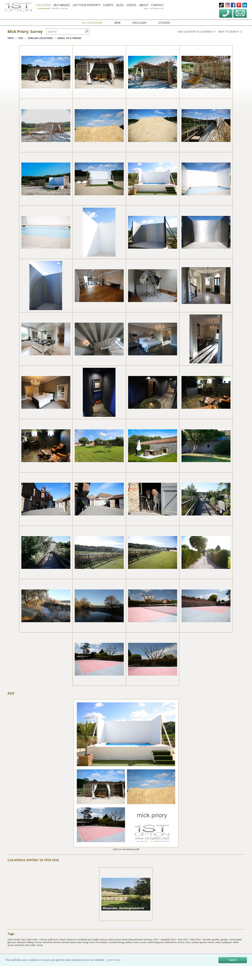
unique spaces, (199, 942)
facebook (233, 5)
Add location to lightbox (196, 31)
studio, (144, 942)
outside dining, (117, 942)
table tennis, (171, 942)
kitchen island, (69, 942)
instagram (227, 5)
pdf (20, 38)
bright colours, (100, 939)
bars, (24, 939)
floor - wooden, (204, 939)
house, (38, 942)
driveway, (148, 939)
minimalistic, (102, 942)
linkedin (244, 5)
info (11, 38)
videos (131, 5)
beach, (63, 939)
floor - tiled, (189, 939)
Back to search (230, 31)
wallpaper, (227, 942)
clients (108, 5)
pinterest (239, 5)
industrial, (47, 942)
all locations (92, 23)
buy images (62, 5)
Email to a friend (69, 38)
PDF (11, 693)
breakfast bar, (85, 939)
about (143, 5)
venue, (211, 942)
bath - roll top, (40, 939)
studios (164, 23)
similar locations (40, 38)
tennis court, (184, 942)
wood (40, 945)
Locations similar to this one (33, 859)
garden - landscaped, (231, 939)
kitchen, (57, 942)
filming (55, 8)
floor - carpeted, (162, 939)
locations (43, 5)
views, (218, 942)
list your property (87, 5)
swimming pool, (156, 942)
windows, (20, 945)
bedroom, (72, 939)
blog (120, 5)
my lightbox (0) (157, 8)
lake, (80, 942)
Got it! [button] (232, 960)
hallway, (30, 942)
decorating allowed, (132, 939)
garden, (216, 939)
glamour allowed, (17, 942)
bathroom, (54, 939)
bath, (30, 939)
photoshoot (44, 8)
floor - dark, (177, 939)
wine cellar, (31, 945)
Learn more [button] (113, 959)
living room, (89, 942)
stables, (129, 942)
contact (157, 5)
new (117, 23)
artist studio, (14, 939)
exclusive (139, 23)
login (146, 8)
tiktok (221, 5)
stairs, (136, 942)
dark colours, (115, 939)
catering (64, 8)
